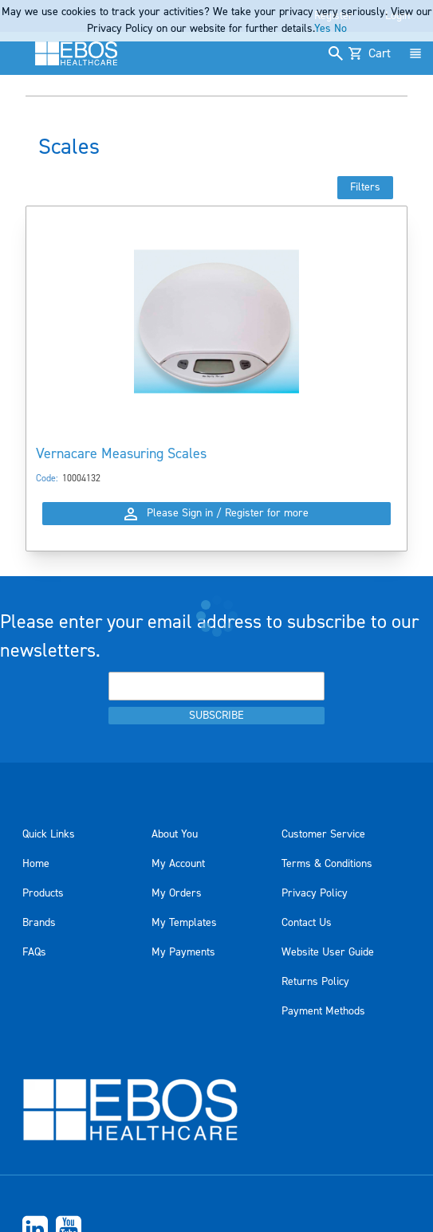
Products (43, 893)
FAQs (34, 952)
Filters (365, 187)
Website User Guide (327, 952)
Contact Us (306, 923)
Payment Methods (323, 1011)
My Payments (183, 952)
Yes (322, 29)
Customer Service (323, 834)
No (340, 29)
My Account (178, 864)
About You (175, 834)
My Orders (177, 893)
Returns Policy (315, 982)
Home (35, 864)
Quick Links (48, 834)
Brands (39, 923)
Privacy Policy (314, 893)
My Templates (184, 923)
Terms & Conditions (326, 864)
